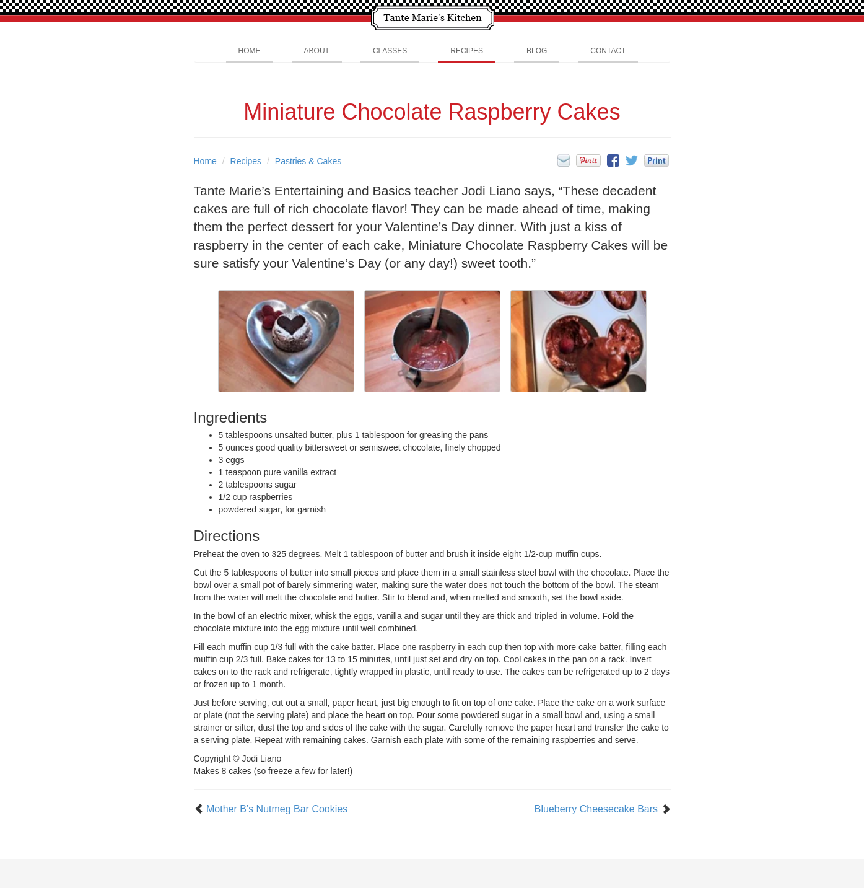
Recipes (466, 50)
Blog (536, 50)
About (316, 50)
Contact (608, 50)
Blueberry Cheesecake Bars (596, 809)
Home (249, 50)
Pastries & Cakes (308, 161)
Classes (390, 50)
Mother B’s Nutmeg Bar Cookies (276, 809)
